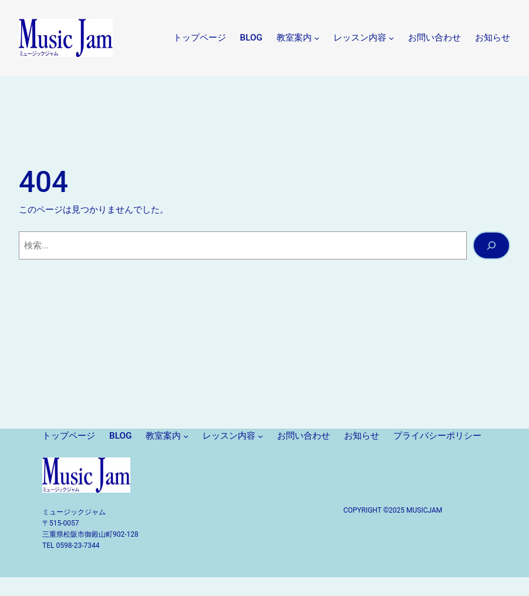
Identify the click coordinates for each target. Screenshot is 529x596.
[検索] (491, 245)
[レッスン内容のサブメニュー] (391, 38)
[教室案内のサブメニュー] (316, 38)
